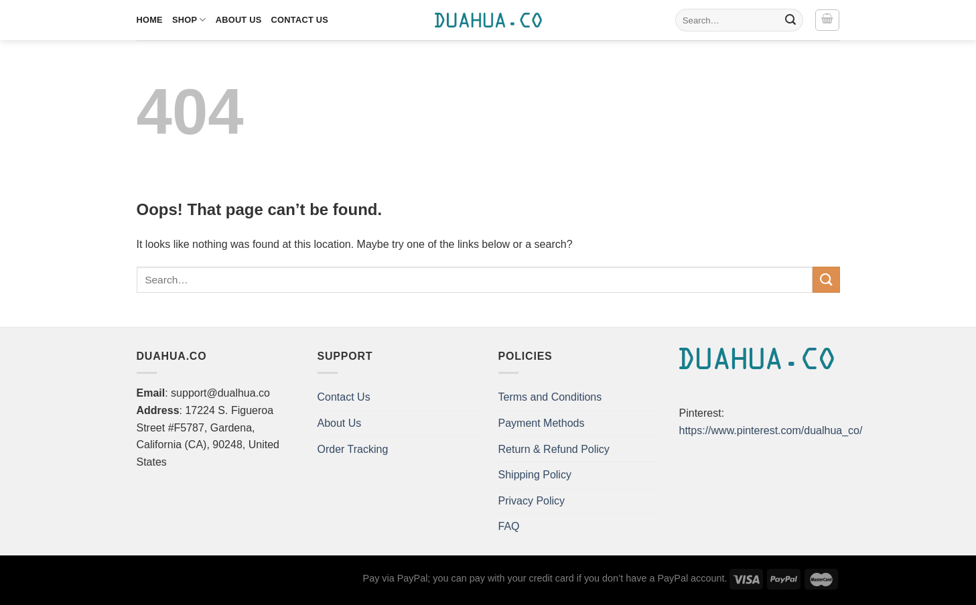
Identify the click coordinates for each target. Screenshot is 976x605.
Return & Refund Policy (554, 449)
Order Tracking (353, 449)
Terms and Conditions (550, 397)
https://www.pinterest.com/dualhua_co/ (771, 430)
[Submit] (790, 20)
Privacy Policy (531, 501)
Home (150, 20)
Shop (189, 19)
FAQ (509, 526)
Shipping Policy (534, 474)
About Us (239, 20)
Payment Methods (541, 423)
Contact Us (300, 20)
